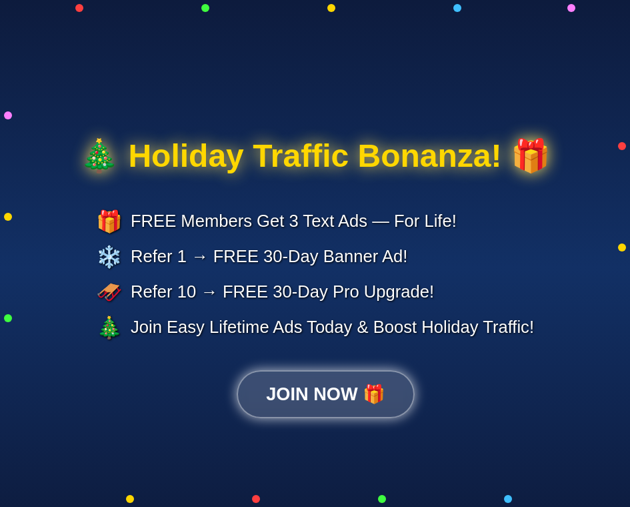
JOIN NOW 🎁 (325, 394)
